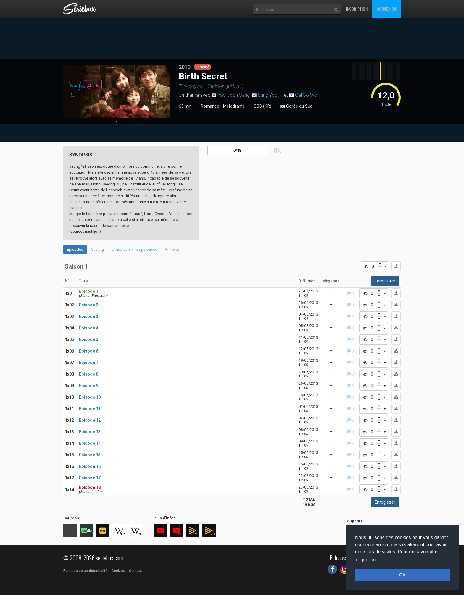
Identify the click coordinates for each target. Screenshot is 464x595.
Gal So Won (307, 95)
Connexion (386, 9)
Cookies (118, 571)
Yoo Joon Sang (234, 95)
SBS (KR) (262, 106)
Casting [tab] (97, 249)
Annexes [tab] (172, 249)
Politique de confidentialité (85, 571)
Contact (135, 571)
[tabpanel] (116, 91)
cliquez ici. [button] (367, 559)
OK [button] (402, 575)
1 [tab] (117, 122)
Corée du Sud (296, 106)
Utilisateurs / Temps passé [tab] (134, 249)
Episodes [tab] (75, 249)
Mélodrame (234, 106)
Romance (210, 106)
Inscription (357, 9)
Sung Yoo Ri (270, 95)
